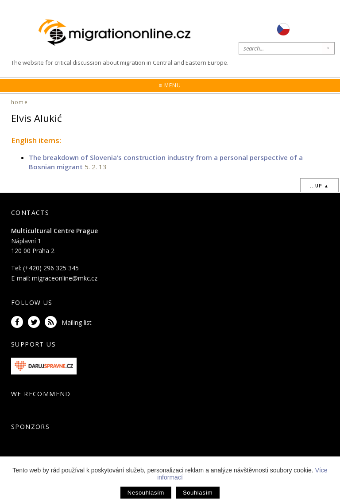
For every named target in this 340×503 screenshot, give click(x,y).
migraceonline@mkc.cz (64, 278)
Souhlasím (197, 492)
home (19, 102)
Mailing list (77, 322)
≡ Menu (169, 85)
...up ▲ (319, 186)
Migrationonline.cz (117, 33)
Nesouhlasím (146, 492)
